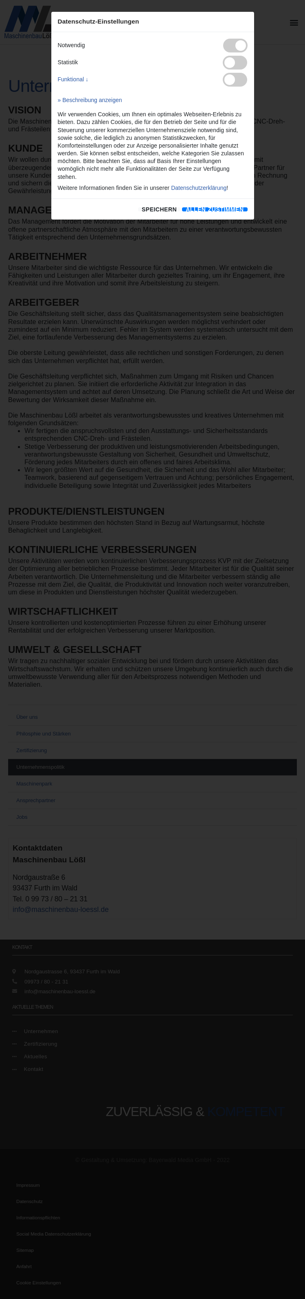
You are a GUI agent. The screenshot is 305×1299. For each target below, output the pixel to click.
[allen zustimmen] (214, 209)
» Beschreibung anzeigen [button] (90, 100)
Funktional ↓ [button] (73, 79)
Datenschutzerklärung (198, 188)
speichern (159, 209)
